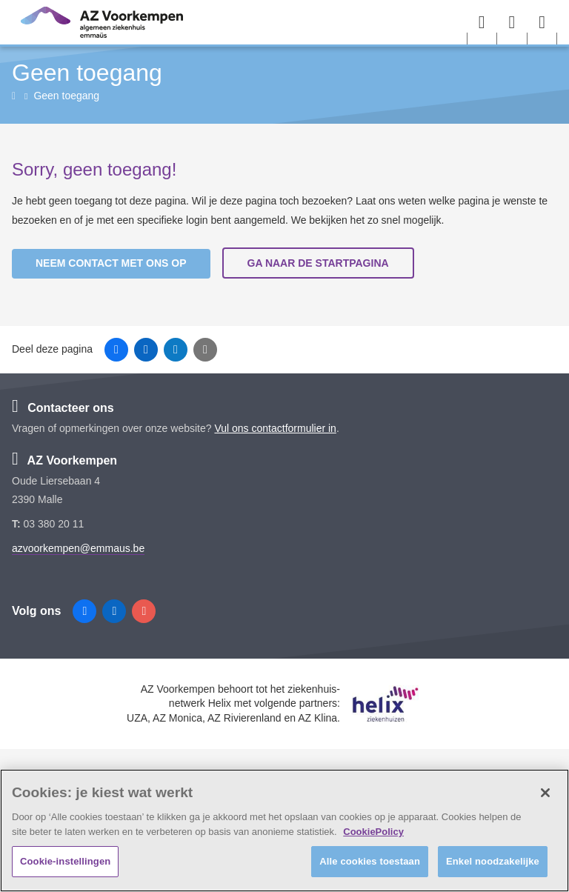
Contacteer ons (63, 408)
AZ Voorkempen (64, 460)
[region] (284, 830)
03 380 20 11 (54, 524)
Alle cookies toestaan (369, 861)
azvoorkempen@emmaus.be (78, 548)
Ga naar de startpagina (318, 263)
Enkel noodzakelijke (492, 861)
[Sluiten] (545, 792)
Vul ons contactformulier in (275, 428)
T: (18, 524)
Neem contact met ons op (111, 263)
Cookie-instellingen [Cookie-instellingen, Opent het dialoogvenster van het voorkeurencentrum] (65, 861)
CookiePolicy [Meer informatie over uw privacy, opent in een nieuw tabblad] (373, 831)
